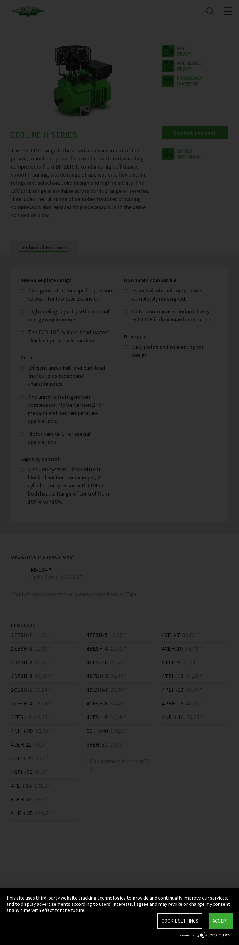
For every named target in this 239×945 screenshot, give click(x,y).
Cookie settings (180, 921)
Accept (221, 921)
